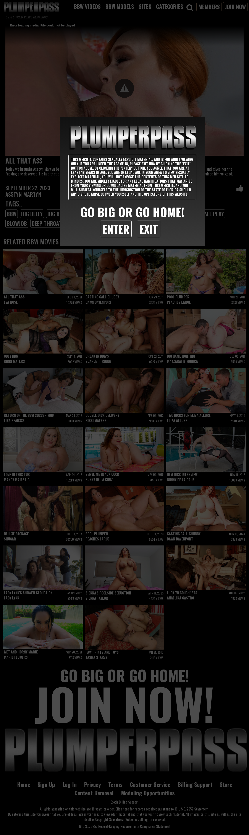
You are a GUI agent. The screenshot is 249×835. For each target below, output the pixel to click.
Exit (148, 229)
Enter (115, 229)
